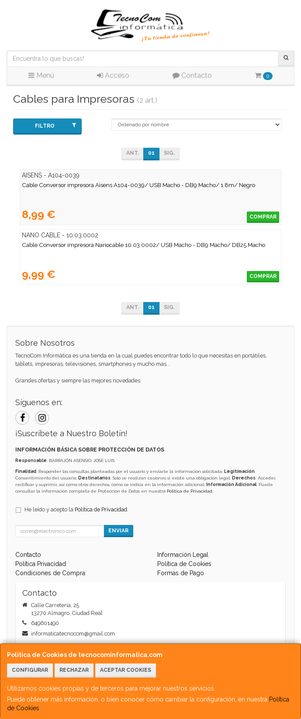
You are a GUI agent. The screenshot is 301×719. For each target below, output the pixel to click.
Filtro (55, 125)
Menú (41, 75)
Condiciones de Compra (50, 573)
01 (151, 153)
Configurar (30, 670)
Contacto (192, 75)
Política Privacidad (40, 563)
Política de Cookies (184, 563)
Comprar (263, 217)
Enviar (118, 531)
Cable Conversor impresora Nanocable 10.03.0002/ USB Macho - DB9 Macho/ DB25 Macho (143, 244)
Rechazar (74, 670)
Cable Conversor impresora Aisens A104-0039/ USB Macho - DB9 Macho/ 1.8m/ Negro (138, 184)
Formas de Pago (180, 573)
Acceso (113, 75)
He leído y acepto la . (76, 509)
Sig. (169, 153)
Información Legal (182, 554)
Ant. (132, 153)
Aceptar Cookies (125, 670)
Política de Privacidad (189, 491)
